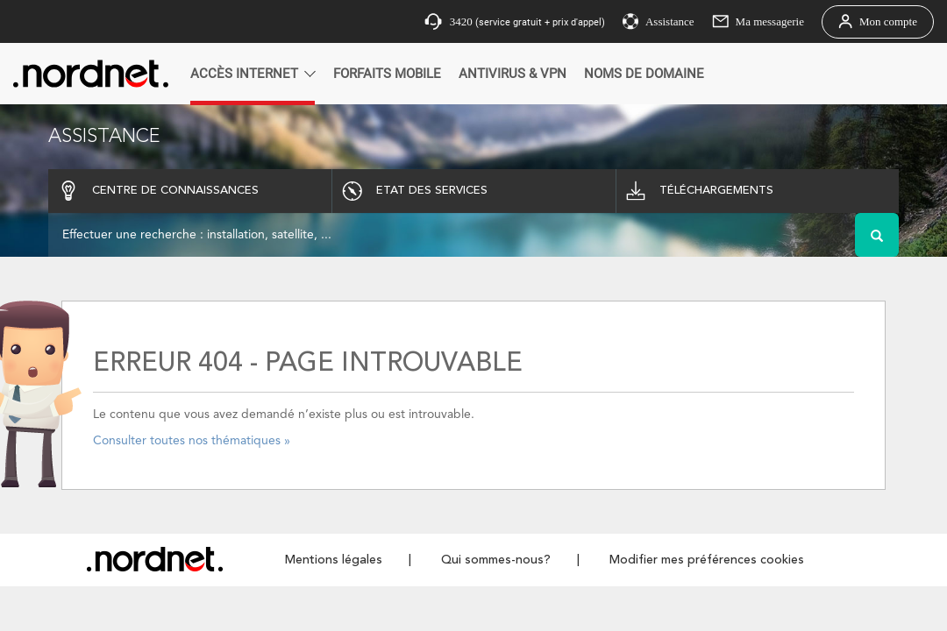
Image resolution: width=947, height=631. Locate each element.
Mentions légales (333, 560)
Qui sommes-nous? (496, 560)
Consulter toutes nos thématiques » (191, 441)
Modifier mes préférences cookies (706, 560)
